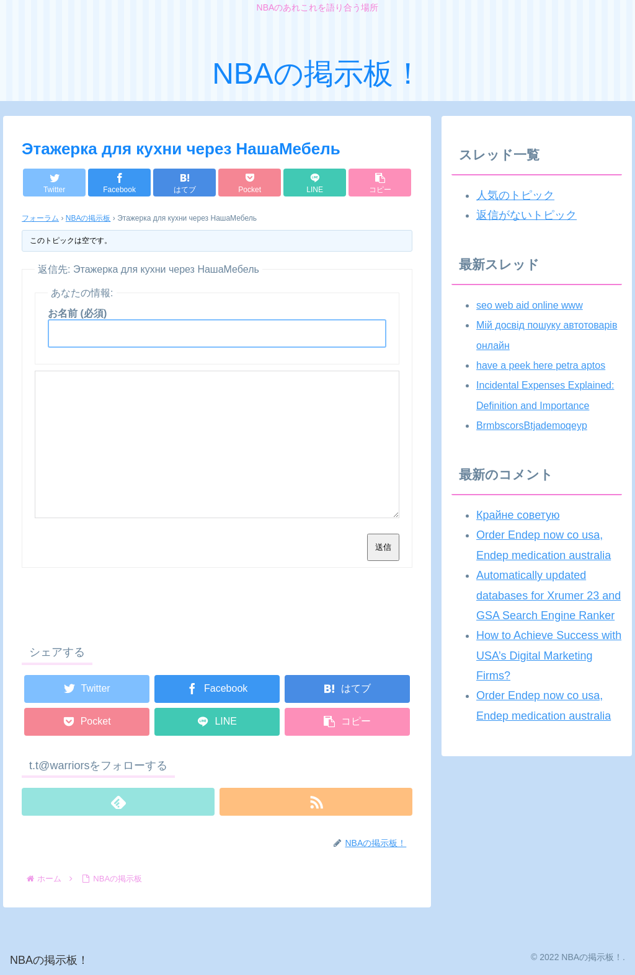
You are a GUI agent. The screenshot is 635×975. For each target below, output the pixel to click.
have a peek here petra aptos (540, 365)
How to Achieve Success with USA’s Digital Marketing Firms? (548, 655)
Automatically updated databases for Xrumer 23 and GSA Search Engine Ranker (548, 595)
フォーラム (40, 218)
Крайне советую (517, 515)
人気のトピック (515, 195)
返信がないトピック (526, 215)
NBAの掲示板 (88, 218)
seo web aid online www (529, 305)
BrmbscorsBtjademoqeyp (531, 425)
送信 (383, 547)
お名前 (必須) (77, 313)
